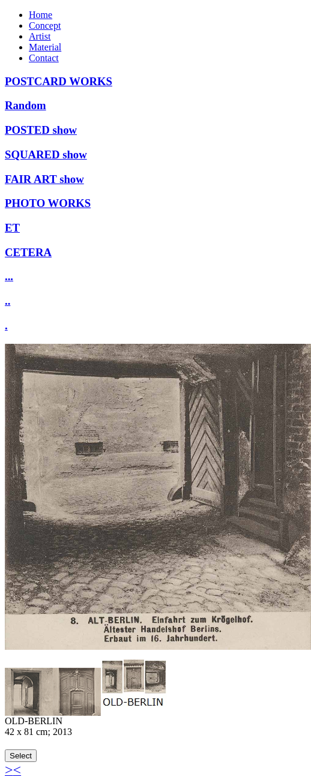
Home (40, 15)
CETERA (28, 252)
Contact (44, 58)
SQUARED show (46, 154)
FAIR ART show (44, 179)
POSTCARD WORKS (58, 81)
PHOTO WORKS (48, 203)
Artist (39, 36)
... (9, 276)
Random (25, 105)
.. (7, 301)
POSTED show (41, 130)
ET (12, 227)
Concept (45, 25)
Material (45, 47)
